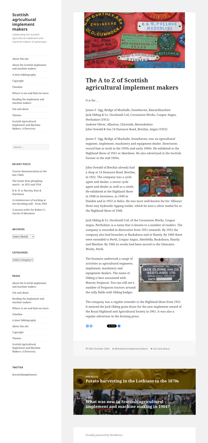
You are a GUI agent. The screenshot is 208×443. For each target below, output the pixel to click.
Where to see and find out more (30, 93)
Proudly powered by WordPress (104, 435)
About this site (20, 58)
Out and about (20, 109)
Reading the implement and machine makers (28, 101)
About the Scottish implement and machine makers (29, 66)
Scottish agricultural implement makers (24, 22)
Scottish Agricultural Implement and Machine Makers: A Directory (26, 125)
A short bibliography (24, 74)
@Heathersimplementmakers (131, 348)
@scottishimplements (24, 374)
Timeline (17, 87)
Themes (16, 115)
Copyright (18, 81)
